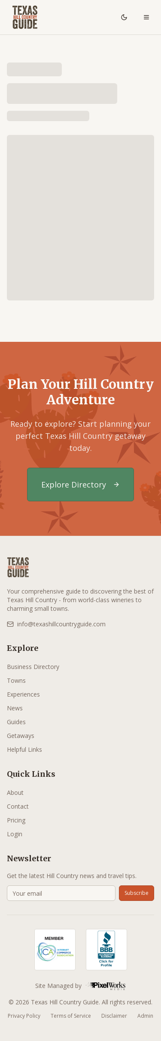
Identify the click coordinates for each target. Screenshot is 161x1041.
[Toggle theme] (124, 17)
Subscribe (137, 893)
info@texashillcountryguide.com (56, 624)
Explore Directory (80, 484)
